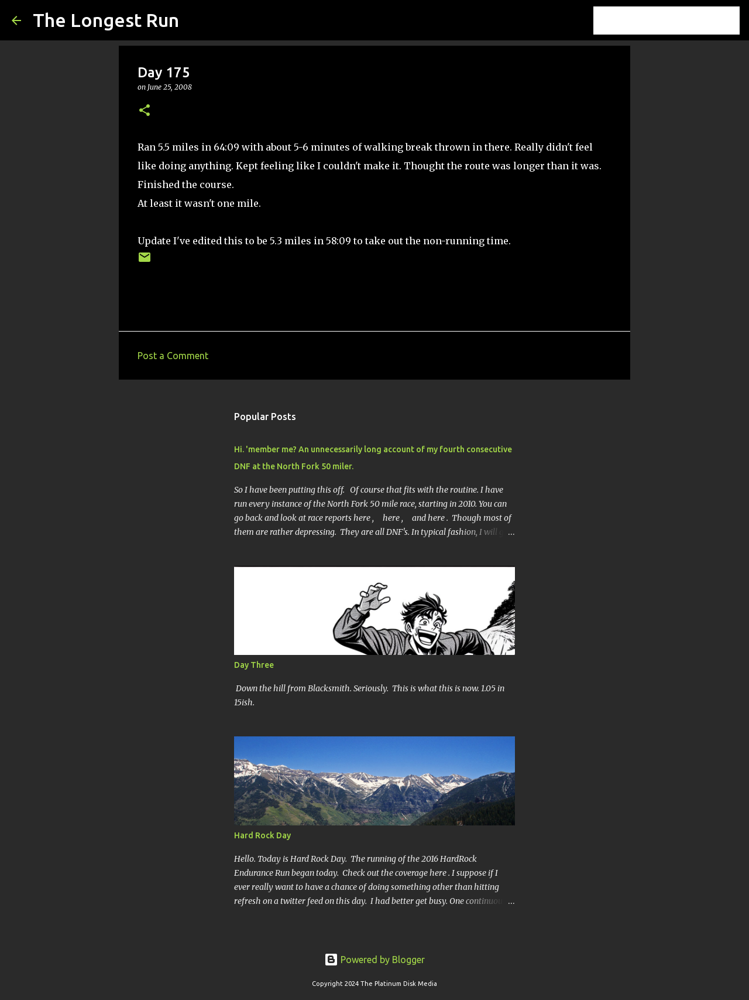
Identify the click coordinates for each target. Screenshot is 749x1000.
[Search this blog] (678, 20)
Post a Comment (173, 355)
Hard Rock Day (262, 835)
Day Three (254, 665)
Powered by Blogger (374, 959)
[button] (145, 111)
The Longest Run (106, 19)
